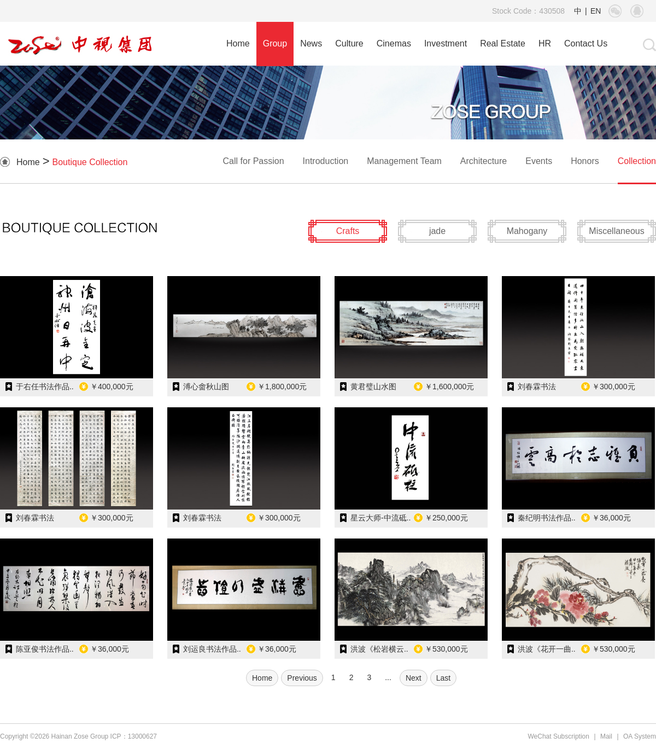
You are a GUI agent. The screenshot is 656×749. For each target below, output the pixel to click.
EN (595, 11)
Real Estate (502, 43)
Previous (302, 678)
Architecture (483, 161)
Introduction (326, 161)
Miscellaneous (616, 231)
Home (238, 43)
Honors (585, 161)
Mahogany (527, 231)
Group (275, 43)
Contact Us (585, 43)
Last (443, 678)
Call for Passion (253, 161)
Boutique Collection (90, 162)
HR (544, 43)
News (311, 43)
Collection (637, 161)
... (388, 677)
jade (437, 231)
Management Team (404, 161)
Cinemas (394, 43)
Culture (349, 43)
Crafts (348, 231)
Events (538, 161)
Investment (445, 43)
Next (413, 678)
